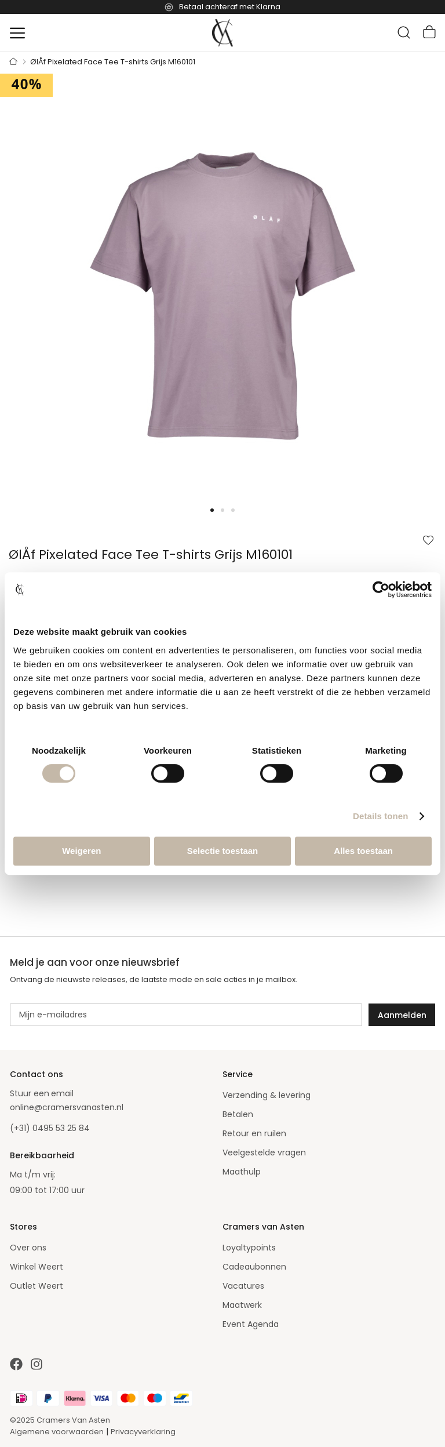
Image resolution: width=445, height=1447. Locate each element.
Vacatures (243, 1286)
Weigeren (81, 851)
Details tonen (380, 816)
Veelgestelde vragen (264, 1152)
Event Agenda (250, 1324)
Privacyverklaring (143, 1431)
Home (14, 62)
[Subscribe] (402, 1015)
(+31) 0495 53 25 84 (50, 1128)
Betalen (237, 1114)
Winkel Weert (36, 1267)
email (62, 1093)
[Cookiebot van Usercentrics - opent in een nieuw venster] (381, 589)
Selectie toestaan (222, 851)
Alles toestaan (363, 851)
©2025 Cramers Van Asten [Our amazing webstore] (60, 1420)
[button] (23, 296)
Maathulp (241, 1171)
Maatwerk (242, 1305)
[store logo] (222, 33)
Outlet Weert (36, 1286)
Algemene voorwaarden (57, 1431)
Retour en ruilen (254, 1133)
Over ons (28, 1247)
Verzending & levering (266, 1095)
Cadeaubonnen (254, 1267)
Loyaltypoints (249, 1247)
